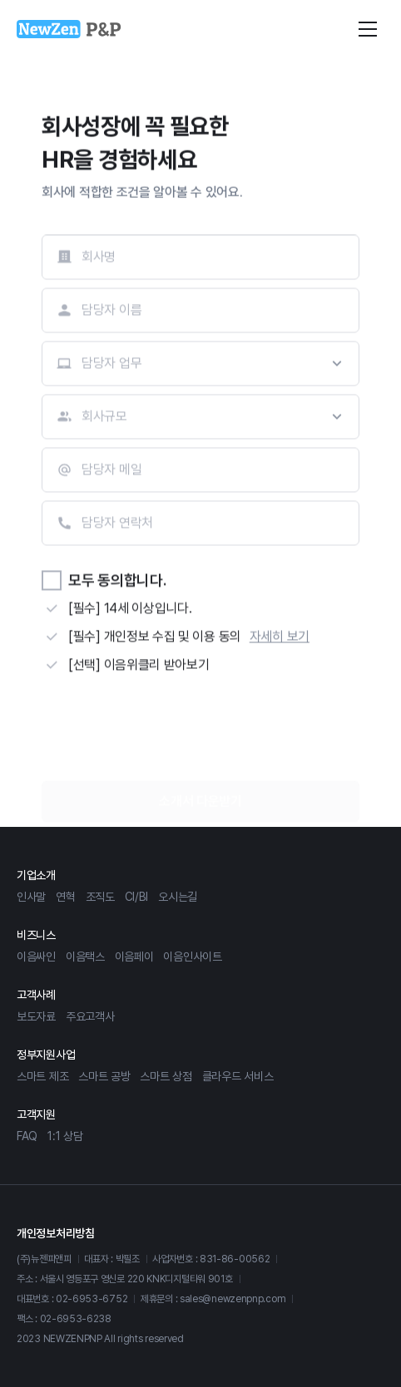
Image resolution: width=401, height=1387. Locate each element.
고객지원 (36, 1114)
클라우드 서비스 (238, 1076)
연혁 (65, 896)
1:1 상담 (64, 1136)
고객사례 (36, 994)
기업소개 (36, 875)
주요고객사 (90, 1016)
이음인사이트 (192, 956)
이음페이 (134, 956)
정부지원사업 (46, 1054)
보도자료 (36, 1016)
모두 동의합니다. (117, 581)
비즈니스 (36, 935)
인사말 (31, 896)
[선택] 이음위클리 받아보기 (139, 666)
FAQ (27, 1136)
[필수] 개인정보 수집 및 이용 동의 (154, 638)
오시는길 (177, 896)
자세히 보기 (279, 638)
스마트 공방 (104, 1076)
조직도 (100, 896)
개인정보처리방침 (56, 1233)
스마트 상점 (165, 1076)
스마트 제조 (42, 1076)
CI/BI (137, 896)
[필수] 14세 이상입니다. (130, 609)
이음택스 (85, 956)
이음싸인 (36, 956)
